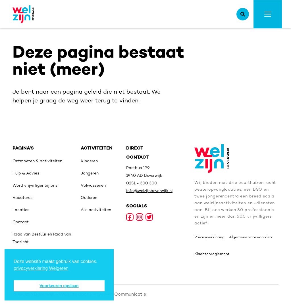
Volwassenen (93, 186)
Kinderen (89, 161)
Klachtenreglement (212, 254)
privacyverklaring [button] (31, 268)
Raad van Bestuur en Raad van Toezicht (42, 238)
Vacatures (22, 198)
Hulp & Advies (26, 173)
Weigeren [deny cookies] (58, 268)
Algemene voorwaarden (250, 237)
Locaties (21, 210)
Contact (21, 222)
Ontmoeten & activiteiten (37, 161)
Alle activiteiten (96, 210)
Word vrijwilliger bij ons (35, 186)
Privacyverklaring (209, 237)
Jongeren (90, 173)
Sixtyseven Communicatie (118, 294)
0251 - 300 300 (141, 183)
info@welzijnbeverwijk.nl (149, 191)
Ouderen (89, 198)
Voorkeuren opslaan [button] (59, 285)
